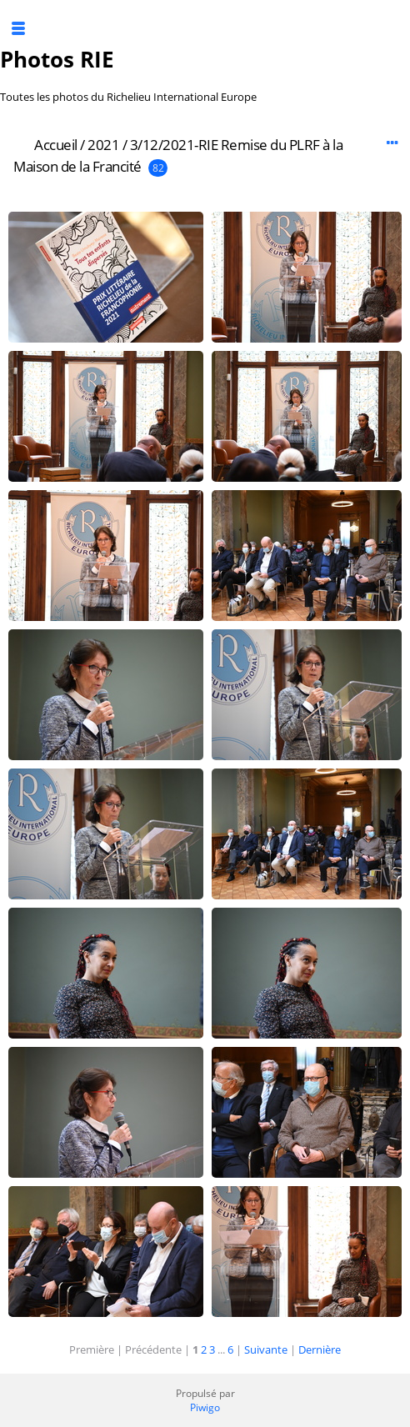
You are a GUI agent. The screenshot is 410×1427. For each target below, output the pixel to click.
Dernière (319, 1349)
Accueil (56, 144)
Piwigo (205, 1407)
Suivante (266, 1349)
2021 (103, 144)
